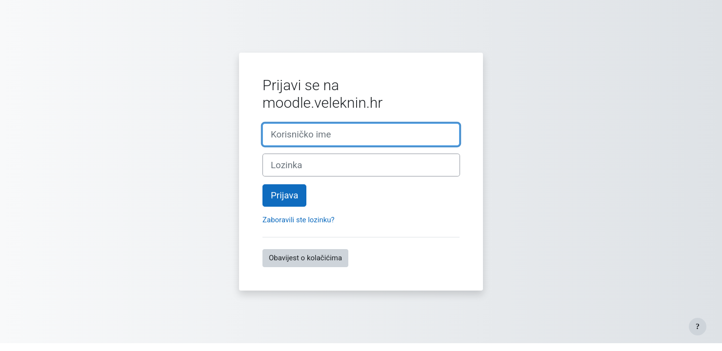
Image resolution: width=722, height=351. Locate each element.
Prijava (284, 195)
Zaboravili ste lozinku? (298, 219)
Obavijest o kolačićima (305, 258)
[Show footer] (697, 326)
